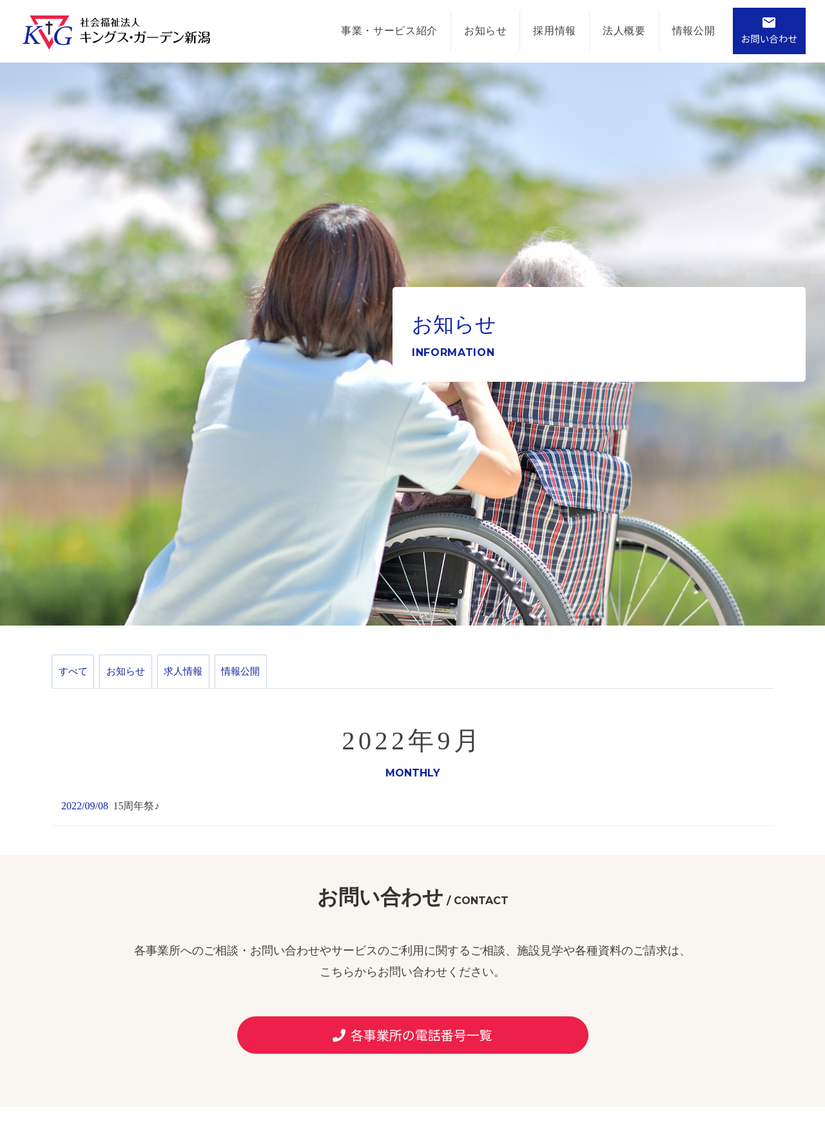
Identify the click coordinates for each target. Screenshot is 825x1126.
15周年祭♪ (136, 817)
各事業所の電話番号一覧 (412, 1046)
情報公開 (679, 30)
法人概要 (609, 30)
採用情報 (540, 30)
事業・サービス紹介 (374, 30)
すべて (78, 676)
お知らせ (470, 30)
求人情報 (209, 676)
